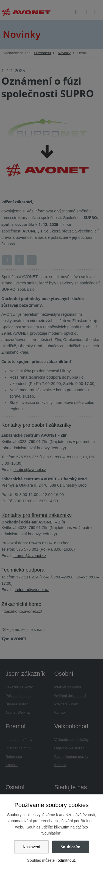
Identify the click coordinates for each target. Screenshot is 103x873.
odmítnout (66, 860)
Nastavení (31, 847)
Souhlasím (70, 846)
